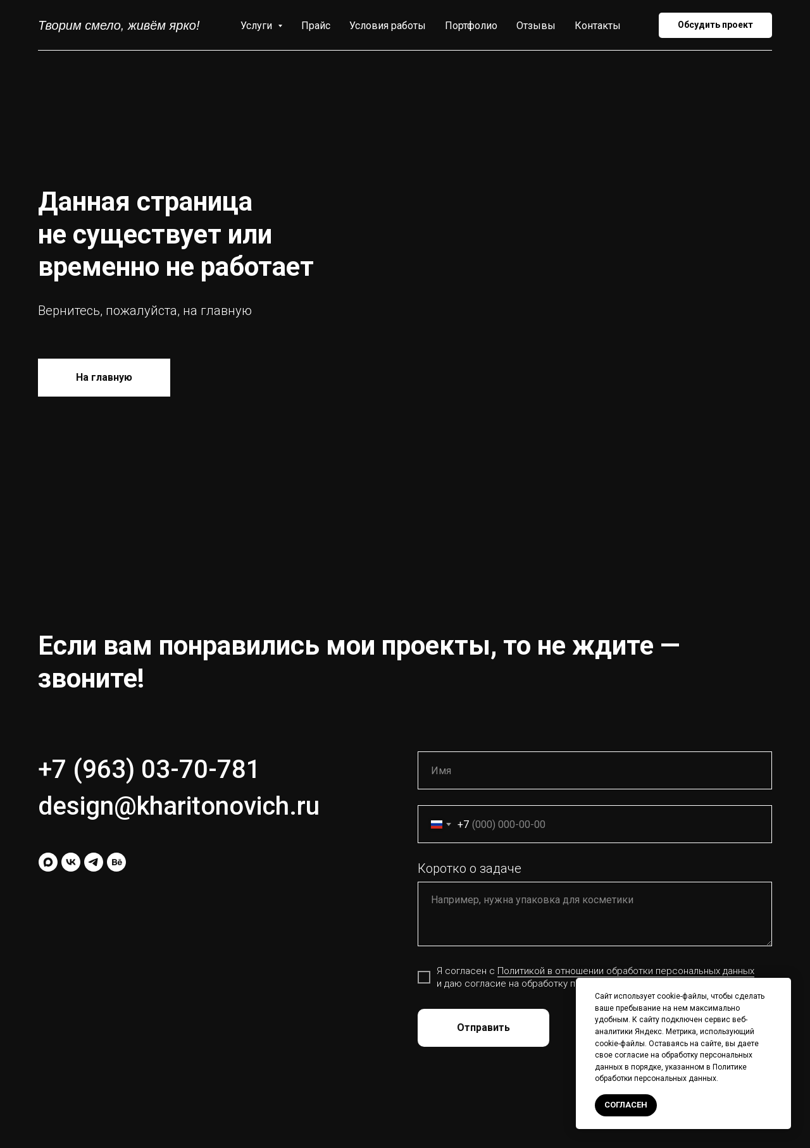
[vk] (70, 862)
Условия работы (387, 26)
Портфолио (471, 26)
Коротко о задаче (469, 868)
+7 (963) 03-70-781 (149, 769)
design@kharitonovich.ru (179, 806)
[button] (715, 25)
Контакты (598, 26)
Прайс (315, 26)
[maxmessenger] (48, 862)
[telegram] (93, 862)
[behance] (116, 862)
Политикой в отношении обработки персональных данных (625, 971)
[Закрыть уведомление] (781, 987)
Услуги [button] (257, 26)
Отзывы (536, 26)
